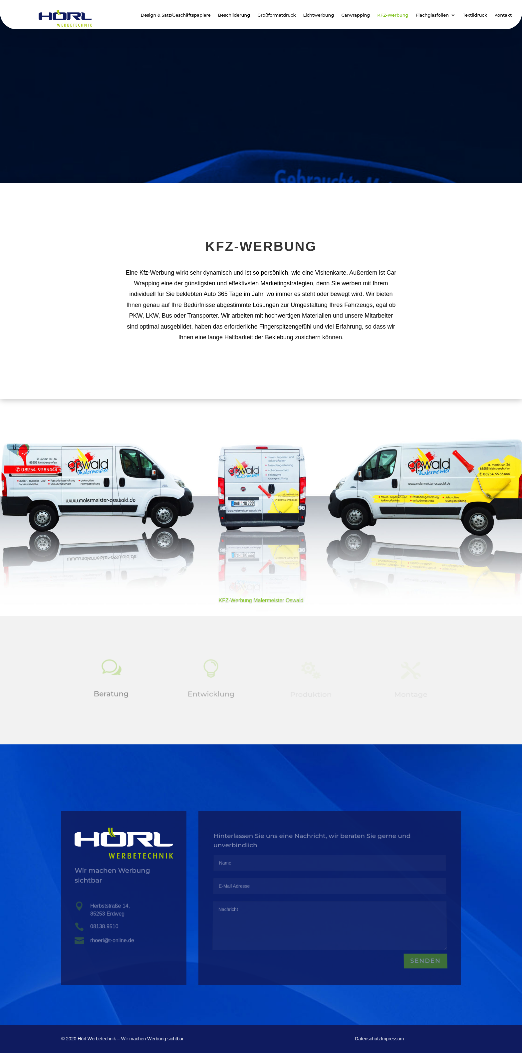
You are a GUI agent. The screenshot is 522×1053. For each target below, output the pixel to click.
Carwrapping (355, 15)
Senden (425, 961)
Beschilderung (234, 15)
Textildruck (475, 15)
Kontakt (503, 15)
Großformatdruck (276, 15)
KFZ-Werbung (392, 15)
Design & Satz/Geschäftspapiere (176, 15)
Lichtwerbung (318, 15)
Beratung (111, 694)
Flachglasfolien (432, 15)
